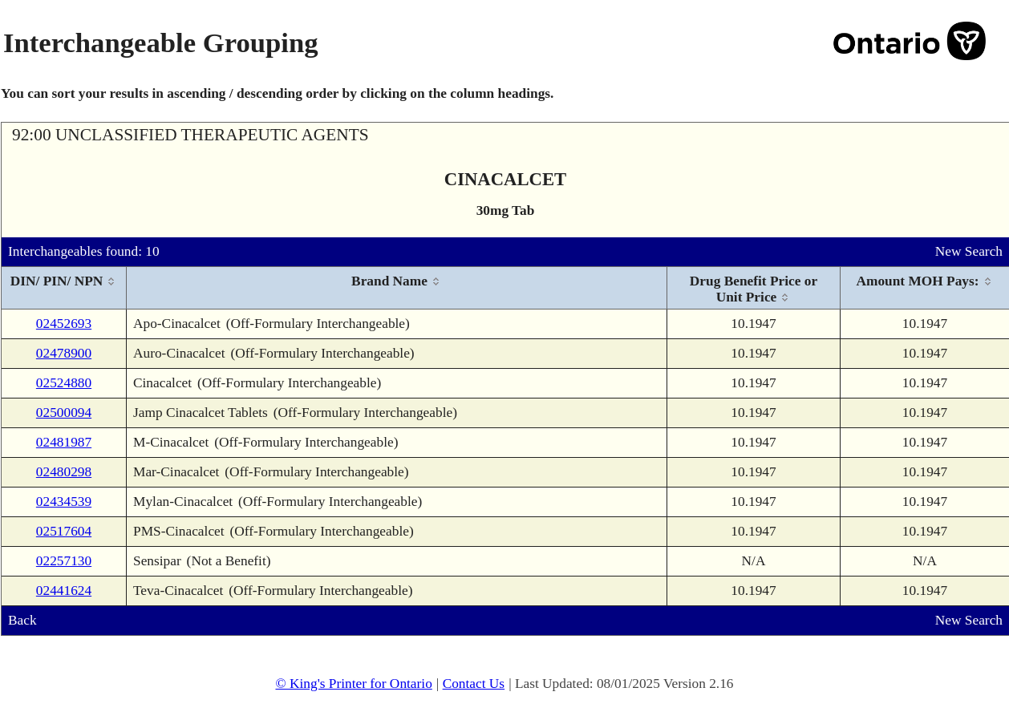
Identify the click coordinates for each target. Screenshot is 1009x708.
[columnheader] (64, 288)
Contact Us (474, 683)
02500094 (63, 412)
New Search (969, 251)
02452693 (63, 323)
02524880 (63, 382)
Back (22, 620)
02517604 (63, 531)
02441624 (63, 590)
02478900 (63, 353)
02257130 (63, 560)
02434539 (63, 501)
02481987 (63, 442)
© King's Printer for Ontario (353, 683)
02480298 (63, 471)
